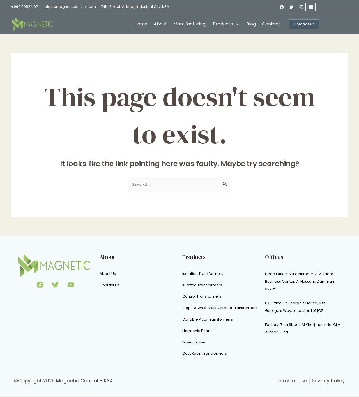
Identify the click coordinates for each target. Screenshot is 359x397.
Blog (251, 24)
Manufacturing (190, 24)
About (160, 24)
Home (141, 24)
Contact (271, 24)
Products (226, 24)
